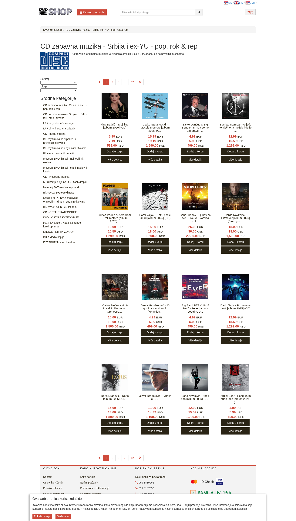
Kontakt (47, 476)
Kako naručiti (87, 476)
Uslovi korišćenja (53, 482)
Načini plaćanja (89, 482)
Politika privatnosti (54, 493)
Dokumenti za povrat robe (150, 476)
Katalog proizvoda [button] (92, 12)
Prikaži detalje (42, 516)
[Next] (140, 82)
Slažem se (63, 516)
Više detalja (115, 159)
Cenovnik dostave (90, 493)
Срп (250, 2)
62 (132, 82)
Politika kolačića (52, 488)
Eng (239, 2)
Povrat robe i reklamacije (94, 488)
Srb (228, 2)
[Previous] (99, 82)
